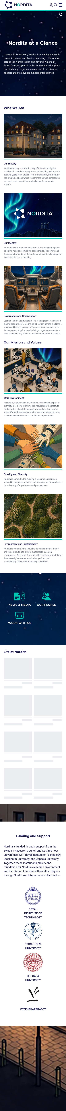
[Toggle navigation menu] (60, 5)
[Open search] (55, 5)
